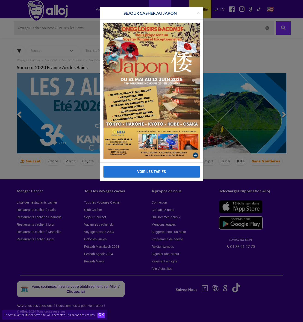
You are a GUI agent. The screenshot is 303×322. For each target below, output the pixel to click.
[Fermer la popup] (198, 12)
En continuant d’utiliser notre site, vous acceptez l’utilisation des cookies (49, 315)
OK (101, 315)
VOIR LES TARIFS (151, 172)
